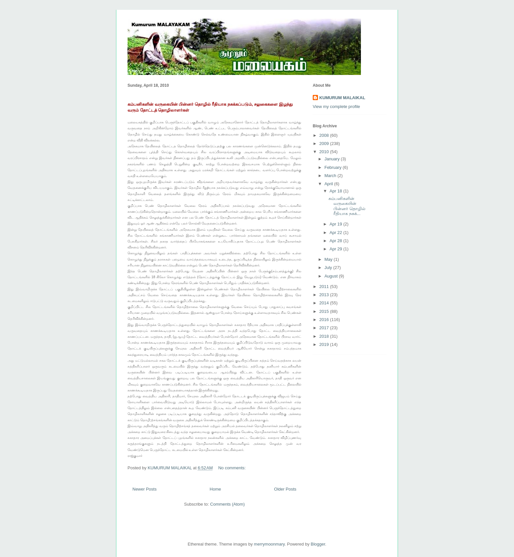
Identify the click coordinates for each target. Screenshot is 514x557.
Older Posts (285, 489)
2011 (324, 286)
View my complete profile (336, 106)
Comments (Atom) (227, 504)
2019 (324, 344)
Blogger (318, 544)
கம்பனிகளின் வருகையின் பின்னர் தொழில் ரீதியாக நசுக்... (347, 206)
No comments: (232, 467)
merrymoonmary (269, 544)
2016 (324, 319)
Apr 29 (336, 248)
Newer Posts (144, 489)
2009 (324, 143)
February (334, 167)
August (332, 276)
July (329, 267)
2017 (324, 327)
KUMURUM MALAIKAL (342, 97)
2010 (324, 151)
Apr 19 (336, 224)
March (331, 175)
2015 (324, 311)
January (333, 158)
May (329, 259)
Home (215, 489)
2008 (324, 135)
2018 (324, 336)
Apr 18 (336, 191)
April (329, 183)
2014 (324, 302)
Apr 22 (336, 232)
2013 (324, 294)
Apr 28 (336, 240)
